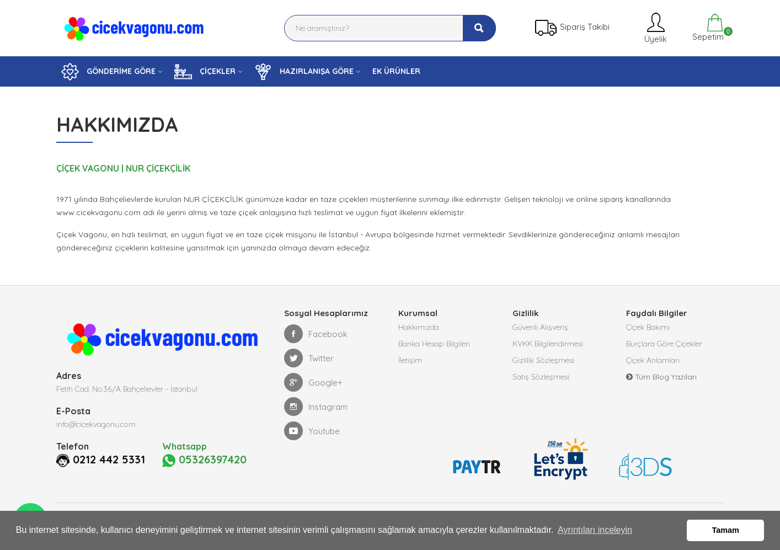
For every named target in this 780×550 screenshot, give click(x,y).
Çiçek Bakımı (648, 327)
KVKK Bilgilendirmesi (547, 344)
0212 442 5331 (109, 459)
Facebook (316, 333)
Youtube (312, 430)
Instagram (316, 406)
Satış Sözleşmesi (540, 377)
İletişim (410, 360)
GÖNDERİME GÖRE (108, 72)
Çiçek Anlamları (653, 360)
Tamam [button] (725, 530)
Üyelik (654, 28)
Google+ (313, 382)
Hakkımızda (418, 327)
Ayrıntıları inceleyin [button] (595, 530)
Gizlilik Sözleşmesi (543, 360)
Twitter (309, 358)
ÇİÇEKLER (205, 72)
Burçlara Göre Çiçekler (664, 344)
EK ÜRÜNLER (396, 71)
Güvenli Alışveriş (540, 327)
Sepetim (707, 28)
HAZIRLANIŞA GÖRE (304, 72)
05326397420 (204, 460)
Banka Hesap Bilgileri (434, 344)
